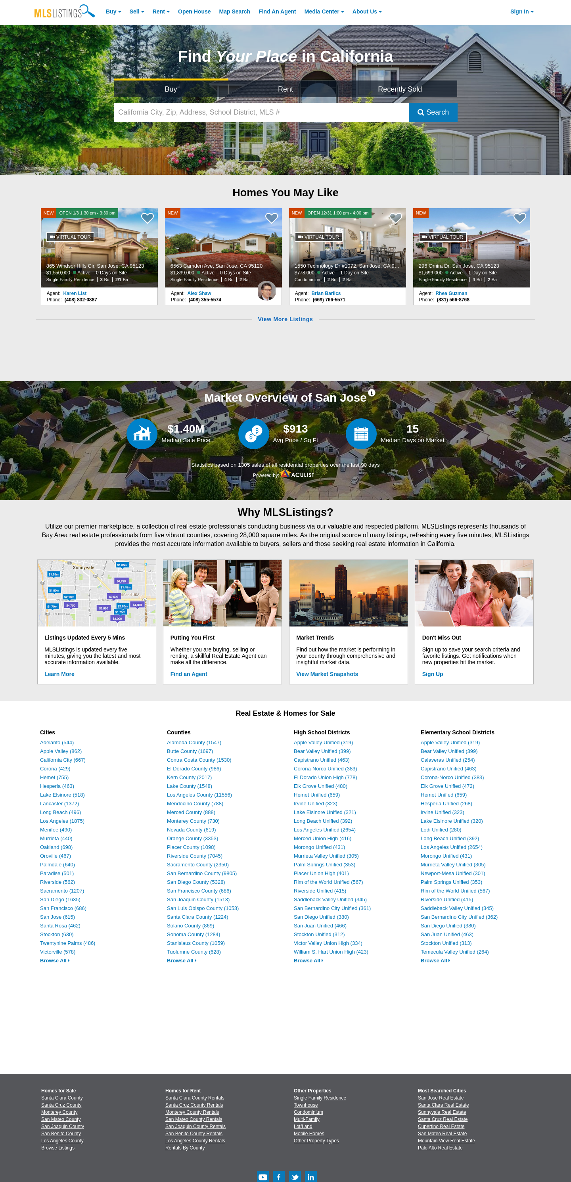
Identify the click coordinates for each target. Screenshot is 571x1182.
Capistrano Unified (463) (322, 760)
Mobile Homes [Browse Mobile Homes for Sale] (309, 1133)
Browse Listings (58, 1148)
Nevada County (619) (191, 830)
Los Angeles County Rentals (195, 1141)
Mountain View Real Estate (446, 1141)
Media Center (322, 11)
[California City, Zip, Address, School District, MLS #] (262, 112)
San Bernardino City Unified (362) (459, 917)
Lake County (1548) (189, 786)
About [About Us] (365, 11)
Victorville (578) (57, 952)
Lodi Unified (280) (441, 830)
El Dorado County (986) (194, 769)
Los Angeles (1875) (62, 821)
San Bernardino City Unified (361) (332, 908)
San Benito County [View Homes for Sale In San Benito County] (61, 1133)
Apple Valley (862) (61, 751)
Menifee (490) (56, 830)
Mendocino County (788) (195, 804)
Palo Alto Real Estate (440, 1148)
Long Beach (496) (60, 812)
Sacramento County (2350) (198, 865)
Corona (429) (55, 769)
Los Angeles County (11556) (199, 795)
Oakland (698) (56, 847)
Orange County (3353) (192, 838)
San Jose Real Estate (441, 1098)
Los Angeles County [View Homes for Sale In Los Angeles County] (62, 1141)
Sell (135, 11)
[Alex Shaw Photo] (266, 287)
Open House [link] (194, 11)
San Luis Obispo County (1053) (203, 908)
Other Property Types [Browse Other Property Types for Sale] (316, 1141)
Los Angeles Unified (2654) (325, 830)
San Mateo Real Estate (442, 1133)
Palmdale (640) (57, 865)
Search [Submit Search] (433, 112)
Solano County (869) (190, 926)
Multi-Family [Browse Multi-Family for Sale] (307, 1119)
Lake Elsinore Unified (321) (325, 812)
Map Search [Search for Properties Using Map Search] (235, 11)
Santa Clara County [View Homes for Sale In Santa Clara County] (62, 1098)
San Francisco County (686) (199, 891)
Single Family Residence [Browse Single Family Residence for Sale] (320, 1098)
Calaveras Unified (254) (448, 760)
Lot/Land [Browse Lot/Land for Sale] (303, 1126)
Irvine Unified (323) (315, 804)
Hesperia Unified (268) (446, 804)
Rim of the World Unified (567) (328, 882)
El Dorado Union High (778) (325, 777)
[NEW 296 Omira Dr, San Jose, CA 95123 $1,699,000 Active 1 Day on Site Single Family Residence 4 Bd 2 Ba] (472, 247)
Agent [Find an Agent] (277, 11)
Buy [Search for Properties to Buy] (171, 89)
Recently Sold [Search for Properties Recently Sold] (400, 89)
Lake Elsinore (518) (62, 795)
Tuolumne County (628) (194, 952)
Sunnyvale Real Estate (442, 1112)
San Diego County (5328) (196, 882)
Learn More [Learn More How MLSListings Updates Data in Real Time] (59, 674)
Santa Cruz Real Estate (443, 1119)
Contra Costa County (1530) (199, 760)
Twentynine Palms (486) (67, 943)
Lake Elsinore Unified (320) (452, 821)
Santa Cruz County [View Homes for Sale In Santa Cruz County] (61, 1105)
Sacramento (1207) (62, 891)
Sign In (519, 11)
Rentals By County (185, 1148)
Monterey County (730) (193, 821)
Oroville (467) (55, 856)
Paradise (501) (57, 873)
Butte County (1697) (190, 751)
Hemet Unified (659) (317, 795)
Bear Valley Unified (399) (322, 751)
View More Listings (285, 319)
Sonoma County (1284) (193, 934)
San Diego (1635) (60, 899)
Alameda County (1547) (194, 742)
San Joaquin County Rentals (195, 1126)
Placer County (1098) (191, 847)
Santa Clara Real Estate (443, 1105)
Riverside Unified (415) (320, 891)
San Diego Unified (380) (321, 917)
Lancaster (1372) (59, 804)
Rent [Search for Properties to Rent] (285, 89)
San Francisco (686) (63, 908)
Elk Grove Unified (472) (447, 786)
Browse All (55, 961)
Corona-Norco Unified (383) (325, 769)
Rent (159, 11)
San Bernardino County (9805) (202, 873)
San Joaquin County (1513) (198, 899)
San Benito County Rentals (193, 1133)
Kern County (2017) (189, 777)
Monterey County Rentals (192, 1112)
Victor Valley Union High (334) (328, 943)
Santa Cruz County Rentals (194, 1105)
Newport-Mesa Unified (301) (453, 873)
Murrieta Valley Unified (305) (326, 856)
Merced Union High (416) (322, 838)
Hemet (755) (54, 777)
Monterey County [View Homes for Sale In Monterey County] (59, 1112)
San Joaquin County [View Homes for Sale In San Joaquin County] (62, 1126)
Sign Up (432, 674)
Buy (111, 11)
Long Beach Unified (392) (323, 821)
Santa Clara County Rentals (194, 1098)
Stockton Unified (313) (446, 943)
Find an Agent (189, 674)
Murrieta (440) (56, 838)
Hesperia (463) (57, 786)
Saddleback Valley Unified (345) (330, 899)
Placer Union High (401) (321, 873)
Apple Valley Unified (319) (323, 742)
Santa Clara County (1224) (197, 917)
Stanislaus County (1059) (196, 943)
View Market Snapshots (327, 674)
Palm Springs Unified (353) (324, 865)
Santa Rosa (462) (60, 926)
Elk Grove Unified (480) (320, 786)
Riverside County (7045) (194, 856)
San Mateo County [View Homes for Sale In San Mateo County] (60, 1119)
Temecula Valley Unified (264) (455, 952)
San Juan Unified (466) (320, 926)
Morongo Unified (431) (319, 847)
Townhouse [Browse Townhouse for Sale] (306, 1105)
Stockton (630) (57, 934)
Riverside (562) (57, 882)
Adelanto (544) (57, 742)
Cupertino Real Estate (441, 1126)
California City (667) (63, 760)
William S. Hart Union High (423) (331, 952)
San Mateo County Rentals (193, 1119)
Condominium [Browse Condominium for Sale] (308, 1112)
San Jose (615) (57, 917)
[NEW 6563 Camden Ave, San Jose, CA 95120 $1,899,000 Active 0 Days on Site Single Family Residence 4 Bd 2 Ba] (223, 247)
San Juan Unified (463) (447, 934)
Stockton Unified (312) (319, 934)
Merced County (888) (191, 812)
